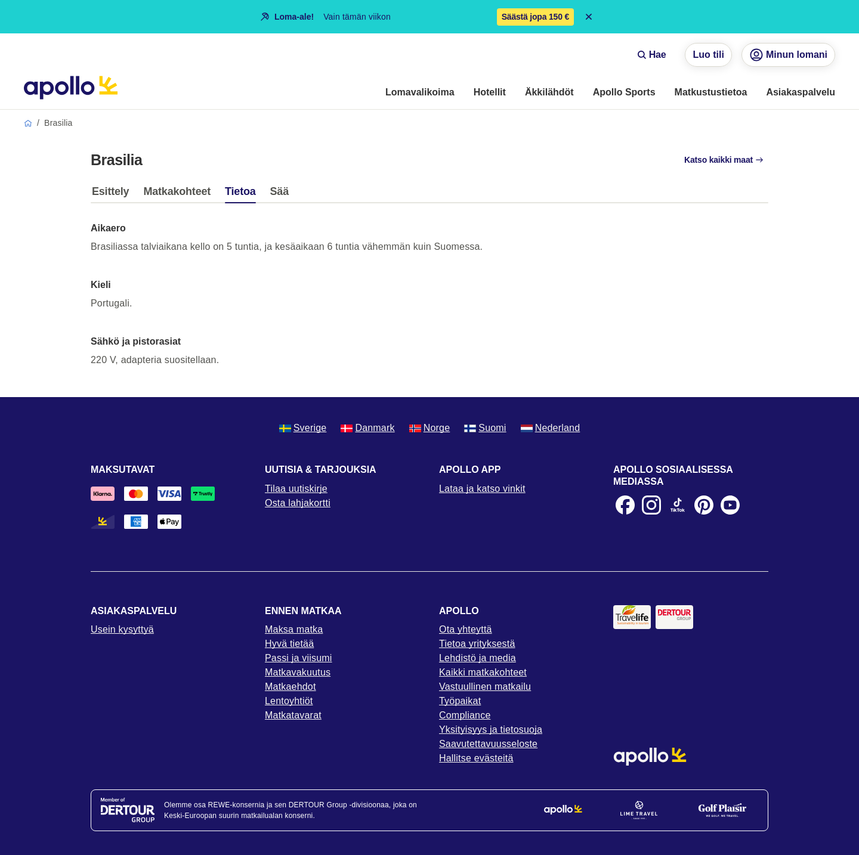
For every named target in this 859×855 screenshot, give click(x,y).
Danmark (367, 428)
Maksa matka (294, 629)
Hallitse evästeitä (476, 758)
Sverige (303, 428)
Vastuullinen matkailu (485, 686)
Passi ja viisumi (298, 658)
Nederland (550, 428)
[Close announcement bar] (589, 17)
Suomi (485, 428)
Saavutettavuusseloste (488, 744)
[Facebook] (625, 505)
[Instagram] (651, 505)
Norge (429, 428)
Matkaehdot (290, 686)
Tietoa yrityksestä (477, 644)
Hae (651, 54)
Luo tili (708, 54)
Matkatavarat (293, 715)
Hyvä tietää (289, 644)
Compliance (464, 715)
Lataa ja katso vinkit (482, 489)
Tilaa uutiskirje (296, 489)
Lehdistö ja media (477, 658)
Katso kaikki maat (724, 160)
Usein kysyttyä (122, 629)
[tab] (113, 194)
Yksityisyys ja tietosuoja (490, 729)
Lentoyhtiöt (289, 701)
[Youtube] (730, 505)
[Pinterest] (704, 505)
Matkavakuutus (297, 672)
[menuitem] (420, 93)
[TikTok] (678, 505)
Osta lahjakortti (297, 503)
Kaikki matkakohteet (483, 672)
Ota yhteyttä (465, 629)
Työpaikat (460, 701)
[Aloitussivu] (71, 88)
